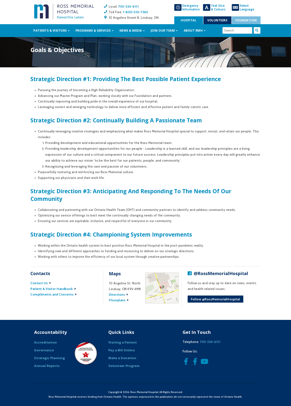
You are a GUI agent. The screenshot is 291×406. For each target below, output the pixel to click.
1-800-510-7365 (135, 12)
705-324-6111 (128, 6)
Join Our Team (163, 30)
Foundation (246, 20)
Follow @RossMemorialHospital (215, 299)
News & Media (131, 30)
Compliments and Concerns (54, 294)
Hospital (188, 20)
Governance (44, 350)
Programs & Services (93, 30)
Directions (119, 294)
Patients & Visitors (50, 30)
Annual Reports (47, 366)
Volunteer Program (124, 366)
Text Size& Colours (218, 7)
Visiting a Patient (122, 342)
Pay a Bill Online (121, 350)
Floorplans (119, 300)
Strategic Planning (49, 358)
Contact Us (41, 283)
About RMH (193, 30)
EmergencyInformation (191, 7)
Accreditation (45, 342)
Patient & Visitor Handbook (54, 289)
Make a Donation (122, 358)
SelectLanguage (247, 7)
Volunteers (217, 20)
